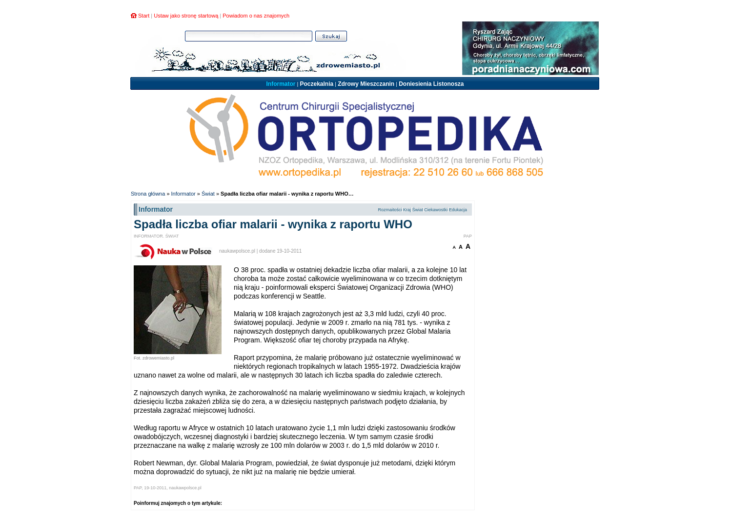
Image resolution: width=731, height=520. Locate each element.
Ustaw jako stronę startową (186, 16)
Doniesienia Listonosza (431, 83)
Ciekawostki (435, 209)
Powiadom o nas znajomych (256, 16)
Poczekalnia (316, 83)
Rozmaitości (390, 209)
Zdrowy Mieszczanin (366, 83)
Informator (280, 83)
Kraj (407, 209)
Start (143, 16)
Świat (208, 194)
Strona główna (148, 194)
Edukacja (458, 209)
